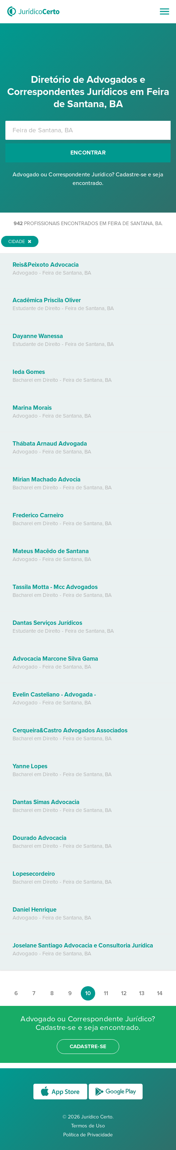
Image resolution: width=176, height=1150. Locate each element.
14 (159, 993)
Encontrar (88, 152)
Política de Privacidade (88, 1135)
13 (141, 993)
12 (124, 993)
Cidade (19, 241)
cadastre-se (88, 1046)
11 (106, 993)
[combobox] (88, 130)
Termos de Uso (88, 1126)
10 (88, 993)
